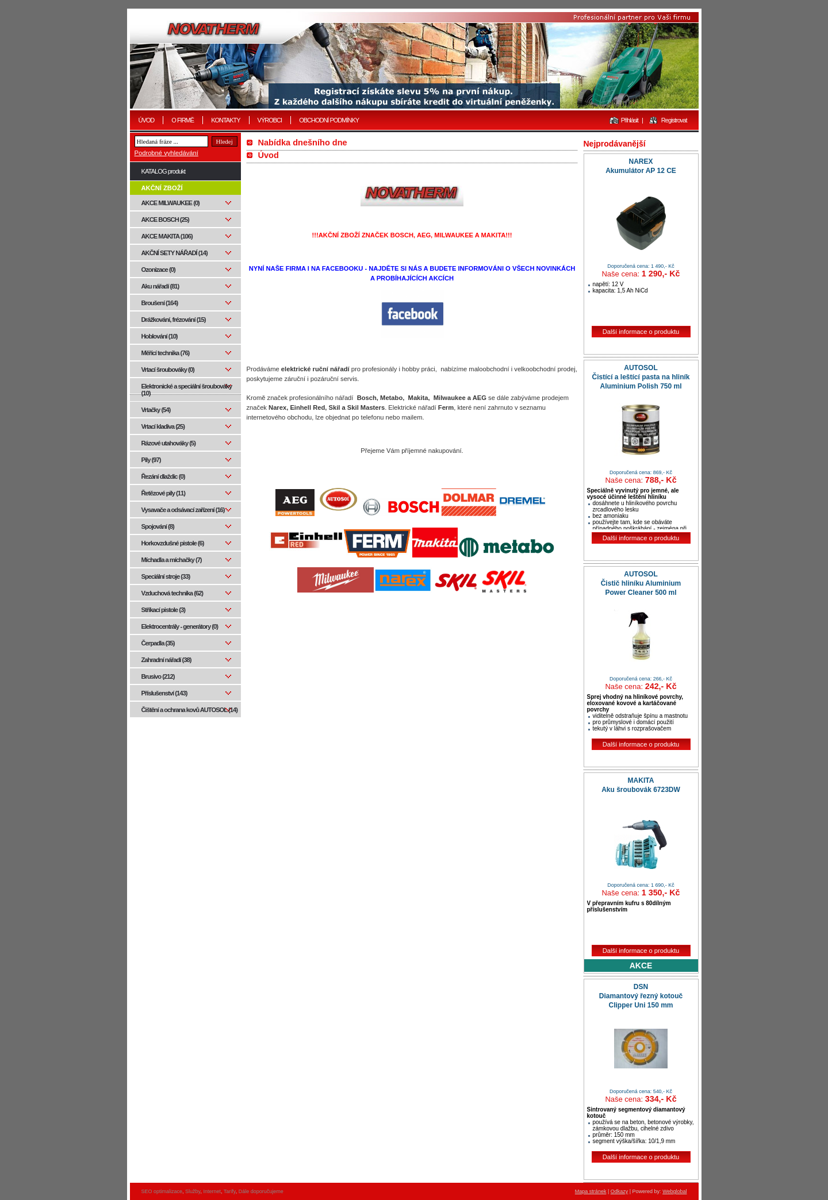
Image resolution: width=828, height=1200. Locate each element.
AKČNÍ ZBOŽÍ (162, 187)
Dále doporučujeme (261, 1191)
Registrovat (674, 120)
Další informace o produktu (641, 331)
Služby (192, 1191)
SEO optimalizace (162, 1191)
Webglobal (674, 1191)
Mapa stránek (591, 1191)
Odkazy (619, 1191)
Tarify (230, 1191)
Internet (212, 1191)
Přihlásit (629, 120)
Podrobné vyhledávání (166, 152)
